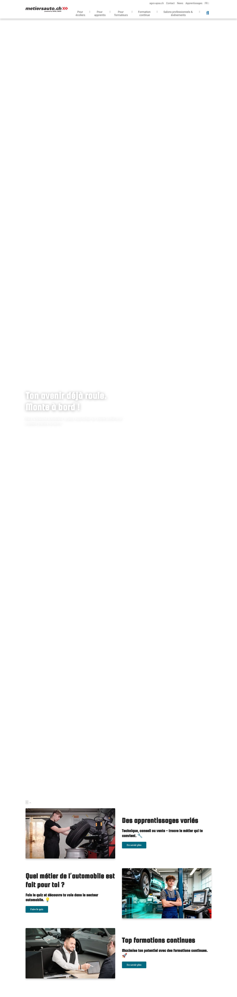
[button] (82, 14)
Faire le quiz (36, 908)
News (180, 3)
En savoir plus (134, 844)
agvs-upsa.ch (156, 3)
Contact (170, 3)
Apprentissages (193, 3)
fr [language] (207, 3)
